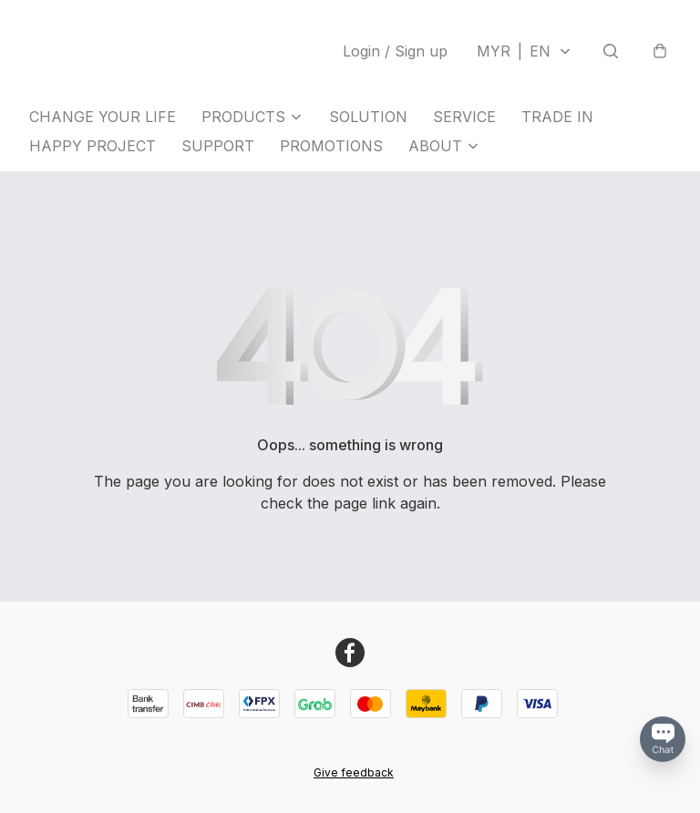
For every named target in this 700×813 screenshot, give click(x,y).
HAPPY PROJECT (92, 146)
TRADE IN (557, 117)
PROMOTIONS (331, 146)
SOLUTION (368, 117)
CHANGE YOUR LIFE (102, 117)
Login (395, 51)
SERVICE (464, 117)
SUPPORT (217, 146)
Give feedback (354, 772)
